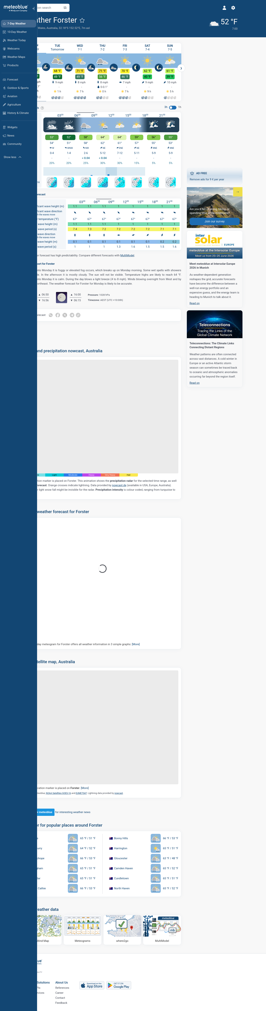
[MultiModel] (181, 928)
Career (78, 990)
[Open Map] (83, 8)
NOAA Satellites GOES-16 (77, 792)
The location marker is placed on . (77, 786)
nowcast (137, 792)
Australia (70, 28)
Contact (78, 996)
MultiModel (146, 254)
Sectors (47, 996)
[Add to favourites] (100, 20)
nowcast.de (137, 484)
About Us (80, 977)
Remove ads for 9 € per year (233, 174)
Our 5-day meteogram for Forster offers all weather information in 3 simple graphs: (103, 643)
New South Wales (53, 28)
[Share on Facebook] (77, 314)
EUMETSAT (99, 792)
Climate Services (52, 990)
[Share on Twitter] (85, 314)
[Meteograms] (101, 928)
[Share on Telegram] (92, 314)
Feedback (80, 1002)
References (81, 983)
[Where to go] (141, 928)
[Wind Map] (61, 928)
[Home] (14, 8)
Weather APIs (50, 983)
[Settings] (195, 8)
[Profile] (186, 8)
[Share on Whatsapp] (69, 314)
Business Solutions (55, 977)
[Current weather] (182, 22)
